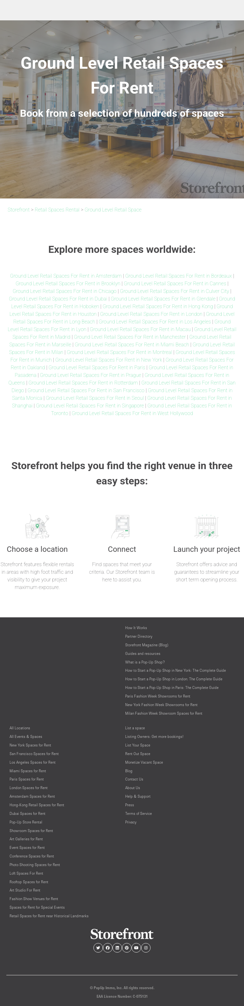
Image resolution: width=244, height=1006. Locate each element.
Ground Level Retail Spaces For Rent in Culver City (174, 291)
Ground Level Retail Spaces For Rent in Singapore (90, 406)
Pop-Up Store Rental (26, 822)
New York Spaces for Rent (30, 745)
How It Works (136, 628)
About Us (132, 788)
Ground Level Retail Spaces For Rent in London (151, 314)
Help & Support (138, 796)
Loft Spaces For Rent (26, 873)
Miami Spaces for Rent (28, 771)
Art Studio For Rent (25, 890)
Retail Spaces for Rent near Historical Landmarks (49, 916)
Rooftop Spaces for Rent (29, 882)
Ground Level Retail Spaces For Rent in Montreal (119, 352)
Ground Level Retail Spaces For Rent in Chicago (65, 291)
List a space (135, 728)
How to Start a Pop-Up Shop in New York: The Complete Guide (175, 670)
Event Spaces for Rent (27, 847)
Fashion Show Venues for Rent (34, 899)
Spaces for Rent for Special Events (37, 907)
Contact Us (134, 779)
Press (129, 805)
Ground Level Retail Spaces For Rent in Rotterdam (83, 383)
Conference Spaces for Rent (32, 856)
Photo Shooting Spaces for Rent (35, 865)
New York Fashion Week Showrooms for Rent (161, 705)
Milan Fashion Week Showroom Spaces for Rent (163, 713)
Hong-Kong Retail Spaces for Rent (37, 805)
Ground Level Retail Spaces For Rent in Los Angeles (154, 322)
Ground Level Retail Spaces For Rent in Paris (96, 367)
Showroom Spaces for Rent (31, 831)
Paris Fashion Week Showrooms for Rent (157, 696)
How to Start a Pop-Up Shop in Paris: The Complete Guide (172, 687)
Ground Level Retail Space (113, 210)
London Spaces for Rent (29, 788)
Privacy (130, 822)
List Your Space (137, 745)
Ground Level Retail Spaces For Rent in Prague (90, 375)
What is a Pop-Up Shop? (145, 662)
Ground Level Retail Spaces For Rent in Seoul (95, 398)
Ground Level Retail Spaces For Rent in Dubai (58, 299)
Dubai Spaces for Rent (27, 813)
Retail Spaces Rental (57, 210)
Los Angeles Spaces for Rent (33, 762)
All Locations (20, 728)
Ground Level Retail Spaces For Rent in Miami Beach (132, 345)
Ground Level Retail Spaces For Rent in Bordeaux (178, 276)
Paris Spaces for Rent (27, 779)
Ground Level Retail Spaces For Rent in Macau (140, 329)
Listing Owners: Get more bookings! (154, 736)
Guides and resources (142, 653)
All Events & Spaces (26, 736)
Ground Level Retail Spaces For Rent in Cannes (175, 284)
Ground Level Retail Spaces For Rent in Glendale (163, 299)
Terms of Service (138, 813)
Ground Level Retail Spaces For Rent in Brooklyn (68, 284)
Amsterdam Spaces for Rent (32, 796)
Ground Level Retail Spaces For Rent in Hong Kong (158, 306)
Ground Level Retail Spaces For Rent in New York (108, 360)
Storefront (19, 210)
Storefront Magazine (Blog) (146, 645)
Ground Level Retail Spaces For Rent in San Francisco (85, 390)
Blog (128, 771)
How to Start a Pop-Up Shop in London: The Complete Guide (173, 679)
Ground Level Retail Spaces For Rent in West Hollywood (132, 413)
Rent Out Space (137, 754)
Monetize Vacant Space (144, 762)
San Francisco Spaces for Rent (34, 754)
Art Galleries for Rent (26, 839)
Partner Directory (138, 636)
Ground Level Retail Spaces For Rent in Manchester (130, 337)
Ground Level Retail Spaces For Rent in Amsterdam (66, 276)
